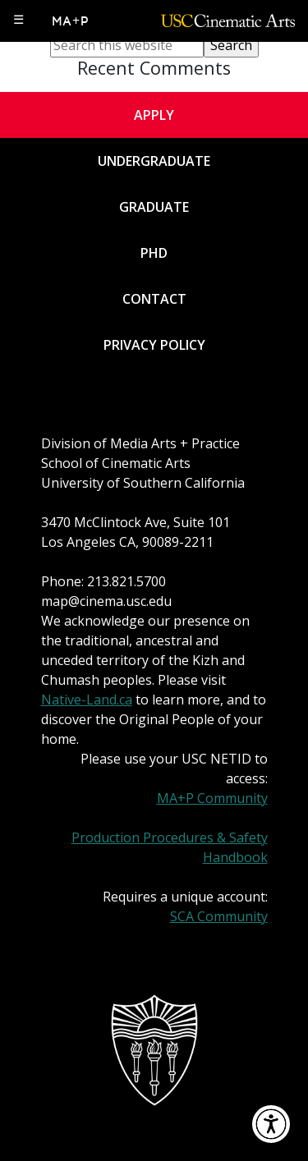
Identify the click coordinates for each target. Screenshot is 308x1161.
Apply (154, 115)
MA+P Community (212, 798)
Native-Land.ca (86, 700)
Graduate (154, 207)
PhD (154, 253)
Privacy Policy (154, 345)
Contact (154, 299)
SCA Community (219, 916)
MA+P (71, 21)
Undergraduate (154, 161)
